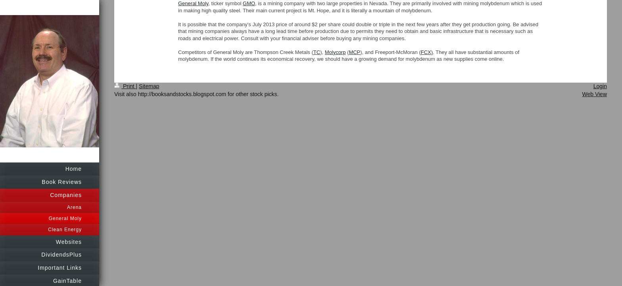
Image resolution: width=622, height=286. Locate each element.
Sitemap (149, 86)
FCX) (427, 52)
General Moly (193, 3)
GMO (249, 3)
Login (600, 86)
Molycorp (335, 52)
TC (316, 52)
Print (125, 86)
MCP (354, 52)
